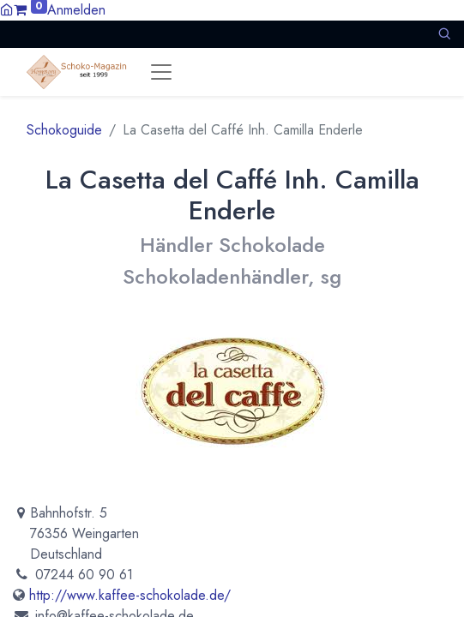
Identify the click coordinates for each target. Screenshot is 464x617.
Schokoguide (64, 130)
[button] (444, 34)
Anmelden (76, 10)
